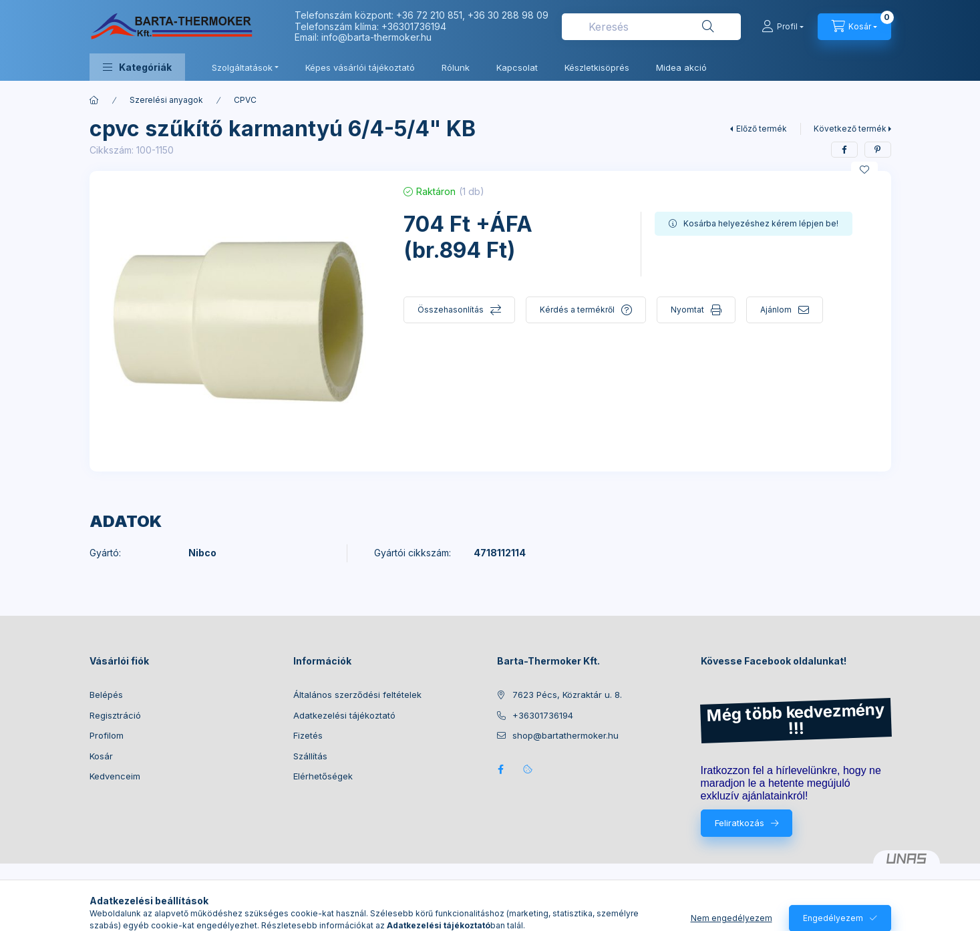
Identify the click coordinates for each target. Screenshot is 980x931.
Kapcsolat (517, 67)
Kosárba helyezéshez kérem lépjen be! (760, 223)
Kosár (101, 756)
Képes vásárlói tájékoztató (360, 67)
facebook (501, 769)
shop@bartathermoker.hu (565, 735)
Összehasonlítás (451, 310)
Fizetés (308, 735)
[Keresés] (708, 26)
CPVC (245, 100)
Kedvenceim (115, 776)
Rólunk (456, 67)
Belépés (106, 694)
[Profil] (783, 26)
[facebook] (844, 150)
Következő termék (850, 129)
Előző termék (761, 129)
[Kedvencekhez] (864, 170)
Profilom (107, 735)
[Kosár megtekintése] (854, 26)
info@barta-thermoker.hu (376, 37)
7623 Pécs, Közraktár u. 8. (567, 694)
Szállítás (310, 756)
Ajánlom (776, 310)
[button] (137, 67)
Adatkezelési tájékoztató (344, 715)
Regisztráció (115, 715)
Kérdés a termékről (577, 310)
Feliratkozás (739, 822)
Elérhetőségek (323, 776)
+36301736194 (413, 26)
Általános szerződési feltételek (357, 694)
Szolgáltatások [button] (242, 67)
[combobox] (651, 26)
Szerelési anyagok (166, 100)
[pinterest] (877, 150)
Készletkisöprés (596, 67)
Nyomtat (687, 310)
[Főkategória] (94, 100)
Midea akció (681, 67)
